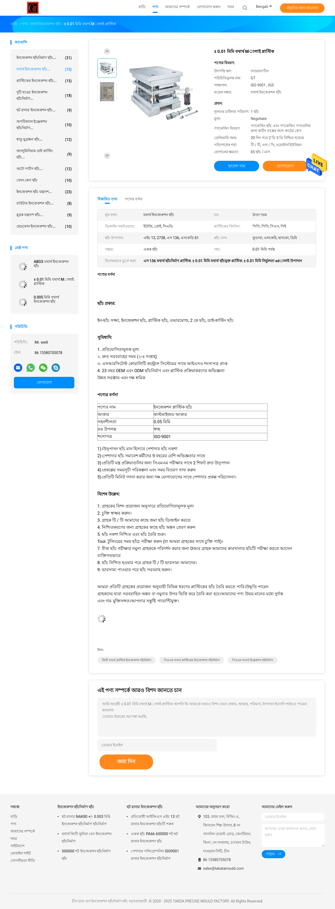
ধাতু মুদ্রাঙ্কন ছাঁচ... (44, 139)
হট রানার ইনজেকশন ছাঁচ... (44, 110)
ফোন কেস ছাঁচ (44, 180)
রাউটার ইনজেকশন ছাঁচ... (44, 203)
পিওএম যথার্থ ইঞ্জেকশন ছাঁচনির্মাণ (252, 660)
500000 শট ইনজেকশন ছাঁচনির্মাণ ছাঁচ (86, 855)
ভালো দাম (236, 165)
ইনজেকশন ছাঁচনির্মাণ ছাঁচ (76, 807)
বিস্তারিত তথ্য (107, 199)
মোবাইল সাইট (20, 853)
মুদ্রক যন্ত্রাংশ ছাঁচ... (44, 215)
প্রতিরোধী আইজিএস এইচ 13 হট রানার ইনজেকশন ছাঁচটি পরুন (155, 820)
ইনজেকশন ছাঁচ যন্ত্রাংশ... (44, 192)
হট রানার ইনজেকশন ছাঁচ (145, 807)
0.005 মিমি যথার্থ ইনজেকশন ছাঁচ (46, 299)
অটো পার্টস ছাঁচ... (44, 169)
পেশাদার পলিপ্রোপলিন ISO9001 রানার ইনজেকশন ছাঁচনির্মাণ (155, 855)
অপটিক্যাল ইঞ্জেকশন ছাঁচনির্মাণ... (44, 124)
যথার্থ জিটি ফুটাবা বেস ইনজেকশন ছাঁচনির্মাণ (86, 837)
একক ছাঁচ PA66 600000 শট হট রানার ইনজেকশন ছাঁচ (154, 837)
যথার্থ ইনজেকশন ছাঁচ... (44, 69)
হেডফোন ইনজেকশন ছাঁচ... (44, 226)
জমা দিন (126, 761)
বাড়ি (13, 816)
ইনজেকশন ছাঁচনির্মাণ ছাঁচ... (44, 57)
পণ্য (13, 824)
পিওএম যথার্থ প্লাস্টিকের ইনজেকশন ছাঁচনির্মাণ (192, 660)
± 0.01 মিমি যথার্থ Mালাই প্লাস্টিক (54, 281)
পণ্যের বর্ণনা (133, 199)
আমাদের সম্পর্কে (22, 831)
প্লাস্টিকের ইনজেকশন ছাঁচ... (44, 81)
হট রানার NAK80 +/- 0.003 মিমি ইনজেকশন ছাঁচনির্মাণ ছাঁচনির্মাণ (86, 820)
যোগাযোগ (44, 382)
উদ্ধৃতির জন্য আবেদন (302, 8)
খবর (13, 838)
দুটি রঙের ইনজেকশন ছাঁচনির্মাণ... (44, 95)
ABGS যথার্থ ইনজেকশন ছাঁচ (51, 264)
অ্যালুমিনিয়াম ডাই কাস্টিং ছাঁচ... (44, 154)
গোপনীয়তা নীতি (22, 860)
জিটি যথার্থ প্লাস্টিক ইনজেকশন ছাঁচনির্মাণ (126, 660)
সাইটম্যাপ (17, 846)
